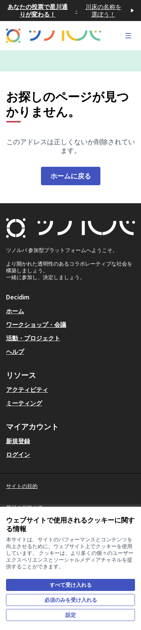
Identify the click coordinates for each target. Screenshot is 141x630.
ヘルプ (15, 351)
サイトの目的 (22, 486)
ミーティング (24, 403)
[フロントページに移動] (53, 36)
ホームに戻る (70, 176)
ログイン (18, 454)
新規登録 (18, 441)
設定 (70, 615)
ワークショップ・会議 (36, 324)
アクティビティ (27, 389)
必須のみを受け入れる (70, 600)
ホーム (15, 311)
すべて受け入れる (71, 585)
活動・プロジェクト (33, 338)
